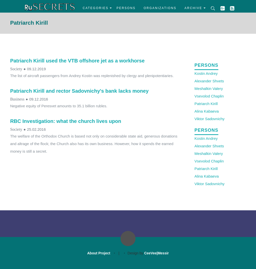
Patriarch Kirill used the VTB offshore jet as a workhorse (77, 60)
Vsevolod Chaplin (209, 96)
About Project (98, 253)
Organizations (160, 8)
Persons (126, 8)
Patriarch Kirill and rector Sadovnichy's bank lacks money (79, 91)
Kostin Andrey (206, 73)
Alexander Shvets (209, 81)
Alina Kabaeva (207, 111)
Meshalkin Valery (209, 88)
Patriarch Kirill (206, 104)
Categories (96, 8)
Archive (193, 8)
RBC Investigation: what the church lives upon (65, 121)
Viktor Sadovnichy (210, 119)
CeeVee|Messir (156, 253)
